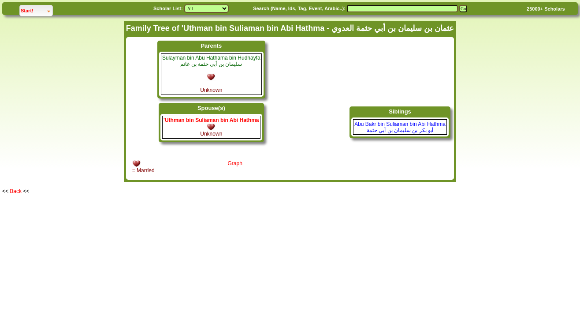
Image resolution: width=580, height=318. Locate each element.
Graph (234, 163)
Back (16, 191)
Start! (36, 9)
